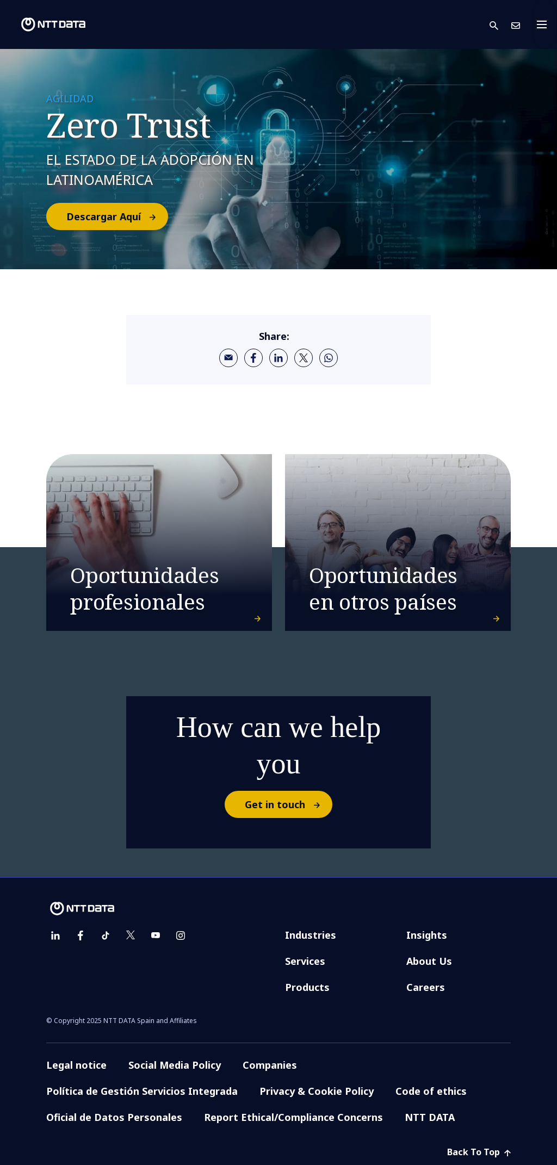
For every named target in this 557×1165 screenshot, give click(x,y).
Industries (310, 934)
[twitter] (303, 358)
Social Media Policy (174, 1064)
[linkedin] (278, 358)
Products (307, 987)
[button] (500, 25)
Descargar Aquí (116, 216)
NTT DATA (430, 1117)
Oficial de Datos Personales (114, 1117)
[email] (228, 358)
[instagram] (180, 935)
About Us (429, 961)
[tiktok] (105, 935)
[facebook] (253, 358)
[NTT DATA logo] (44, 24)
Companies (270, 1064)
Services (305, 961)
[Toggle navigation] (545, 24)
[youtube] (155, 935)
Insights (426, 934)
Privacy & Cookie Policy (316, 1091)
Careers (425, 987)
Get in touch (288, 804)
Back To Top (479, 1152)
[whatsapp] (328, 358)
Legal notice (76, 1064)
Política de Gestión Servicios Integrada (142, 1091)
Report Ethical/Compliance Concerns (293, 1117)
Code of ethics (431, 1091)
